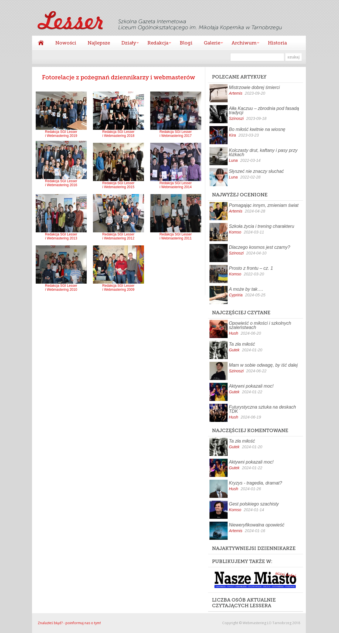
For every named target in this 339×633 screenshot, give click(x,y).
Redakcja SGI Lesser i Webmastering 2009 (118, 286)
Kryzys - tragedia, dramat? (255, 483)
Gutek (234, 350)
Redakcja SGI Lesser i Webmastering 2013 (61, 234)
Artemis (235, 93)
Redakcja (156, 43)
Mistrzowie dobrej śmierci (254, 87)
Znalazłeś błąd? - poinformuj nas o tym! (69, 623)
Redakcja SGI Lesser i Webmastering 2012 (118, 234)
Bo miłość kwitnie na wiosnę (257, 129)
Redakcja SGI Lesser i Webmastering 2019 (61, 132)
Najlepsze (99, 43)
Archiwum (242, 43)
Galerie (210, 43)
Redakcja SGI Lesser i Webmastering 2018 (118, 132)
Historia (277, 43)
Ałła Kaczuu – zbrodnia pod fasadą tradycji (264, 110)
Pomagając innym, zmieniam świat (263, 205)
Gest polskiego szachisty (254, 504)
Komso (235, 232)
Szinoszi (236, 118)
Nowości (65, 43)
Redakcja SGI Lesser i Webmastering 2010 (61, 286)
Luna (233, 160)
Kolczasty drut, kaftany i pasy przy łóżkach (263, 152)
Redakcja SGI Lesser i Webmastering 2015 (118, 183)
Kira (232, 135)
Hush (233, 333)
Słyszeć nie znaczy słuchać (256, 171)
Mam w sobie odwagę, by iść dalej (263, 365)
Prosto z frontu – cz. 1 (251, 268)
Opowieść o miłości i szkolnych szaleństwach (260, 325)
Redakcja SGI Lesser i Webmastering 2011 (175, 234)
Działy (127, 43)
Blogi (186, 43)
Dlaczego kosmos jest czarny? (259, 247)
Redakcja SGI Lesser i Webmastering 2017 (175, 132)
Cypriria (236, 295)
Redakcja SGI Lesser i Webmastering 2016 (61, 181)
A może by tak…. (246, 289)
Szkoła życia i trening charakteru (261, 226)
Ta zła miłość (242, 344)
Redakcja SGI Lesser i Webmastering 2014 (175, 183)
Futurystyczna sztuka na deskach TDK (262, 409)
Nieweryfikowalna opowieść (257, 524)
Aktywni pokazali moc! (251, 386)
